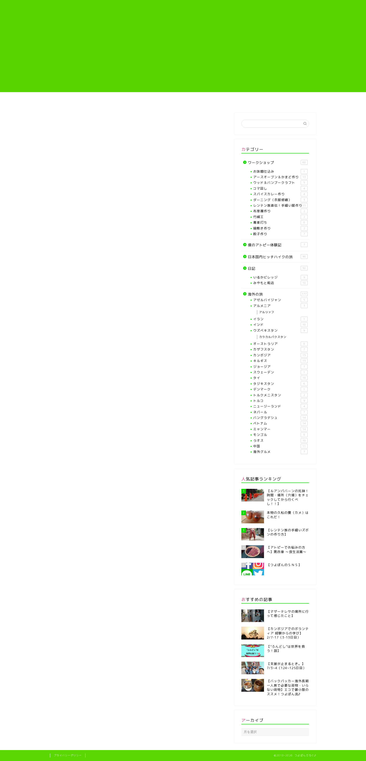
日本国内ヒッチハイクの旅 (278, 256)
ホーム (72, 100)
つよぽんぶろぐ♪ (183, 13)
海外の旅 (294, 100)
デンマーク (280, 389)
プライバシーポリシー (68, 755)
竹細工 (280, 217)
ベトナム (280, 423)
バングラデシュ (280, 417)
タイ (280, 377)
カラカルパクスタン (272, 337)
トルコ (280, 400)
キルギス (280, 360)
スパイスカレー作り (280, 194)
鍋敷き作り (280, 228)
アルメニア (280, 305)
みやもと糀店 (280, 283)
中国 (280, 446)
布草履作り (280, 211)
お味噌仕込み (280, 171)
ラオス (280, 440)
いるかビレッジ (280, 277)
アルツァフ (266, 312)
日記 (278, 268)
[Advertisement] (183, 59)
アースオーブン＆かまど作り (280, 177)
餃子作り (280, 234)
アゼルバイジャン (280, 300)
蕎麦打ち (280, 222)
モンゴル (280, 434)
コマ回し (280, 188)
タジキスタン (280, 383)
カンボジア (280, 355)
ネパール (280, 412)
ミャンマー (280, 429)
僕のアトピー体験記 (250, 100)
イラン (280, 319)
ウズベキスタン (280, 330)
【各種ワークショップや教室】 (160, 102)
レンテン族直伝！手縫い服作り (205, 102)
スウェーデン (280, 372)
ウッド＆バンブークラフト (280, 182)
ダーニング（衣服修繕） (280, 200)
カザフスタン (280, 349)
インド (280, 324)
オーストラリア (280, 343)
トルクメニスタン (280, 395)
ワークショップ (278, 162)
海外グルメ (280, 451)
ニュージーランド (280, 406)
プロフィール (116, 100)
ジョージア (280, 366)
